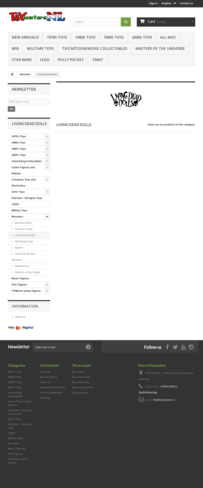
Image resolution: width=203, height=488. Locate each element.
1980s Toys (85, 37)
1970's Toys (19, 136)
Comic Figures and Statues (23, 170)
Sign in (153, 3)
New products (48, 377)
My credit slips (81, 377)
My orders (78, 371)
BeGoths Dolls (23, 222)
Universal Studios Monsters (23, 256)
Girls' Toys (18, 191)
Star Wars (22, 59)
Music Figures (20, 278)
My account (81, 365)
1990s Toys (113, 37)
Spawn (18, 247)
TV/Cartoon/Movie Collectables (94, 48)
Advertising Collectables (27, 161)
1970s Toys (57, 37)
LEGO (44, 59)
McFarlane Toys (23, 241)
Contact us (186, 3)
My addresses (80, 382)
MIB (15, 48)
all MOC (168, 37)
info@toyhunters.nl (164, 399)
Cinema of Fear (23, 228)
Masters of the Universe (160, 48)
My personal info (82, 387)
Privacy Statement (51, 392)
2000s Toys (142, 37)
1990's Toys (19, 148)
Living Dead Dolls (24, 235)
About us (19, 316)
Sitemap (45, 397)
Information (25, 306)
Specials (45, 371)
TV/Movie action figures (26, 290)
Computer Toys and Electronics (24, 182)
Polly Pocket (71, 59)
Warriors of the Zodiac (27, 272)
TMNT (97, 59)
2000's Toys (19, 154)
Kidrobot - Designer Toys (27, 197)
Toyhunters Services (52, 387)
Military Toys (40, 48)
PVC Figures (19, 284)
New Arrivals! (25, 37)
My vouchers (80, 392)
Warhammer (21, 266)
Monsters (17, 216)
